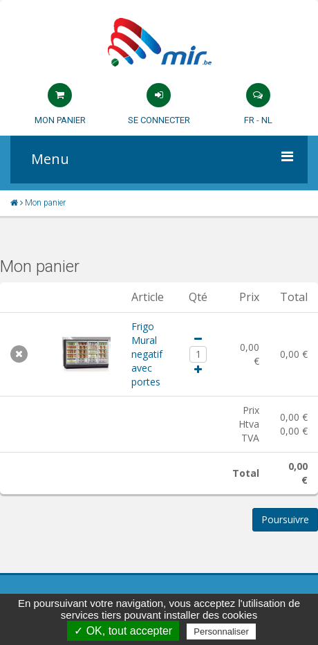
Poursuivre (285, 519)
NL (266, 120)
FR (249, 120)
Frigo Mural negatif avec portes (146, 354)
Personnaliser (221, 631)
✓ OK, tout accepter (123, 631)
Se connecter (159, 120)
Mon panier (60, 120)
